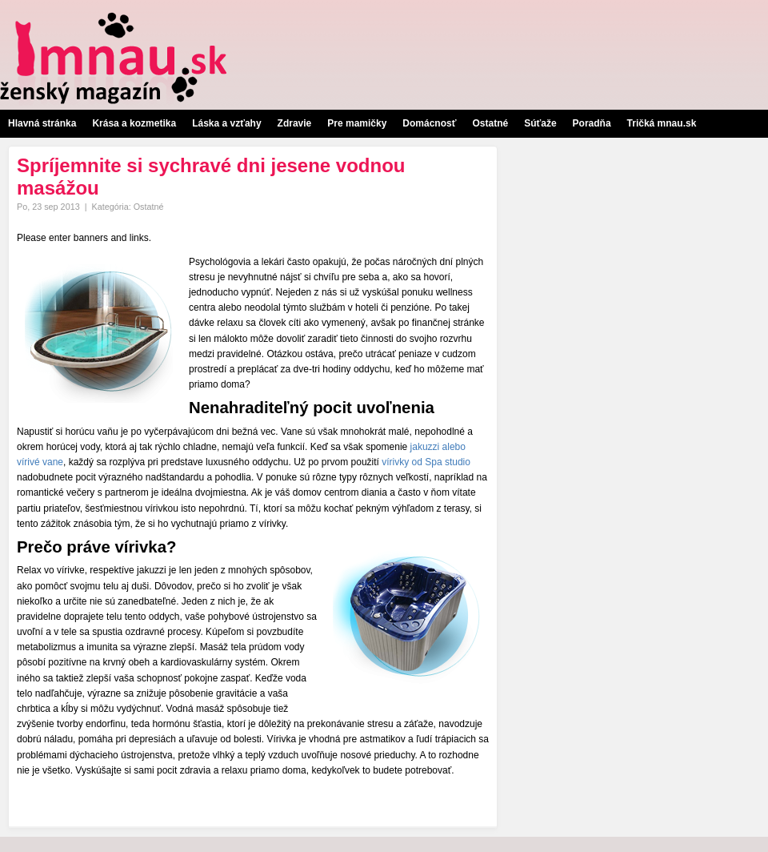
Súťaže (540, 123)
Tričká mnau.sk (662, 123)
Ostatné (490, 123)
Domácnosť (429, 123)
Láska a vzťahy (226, 123)
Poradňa (592, 123)
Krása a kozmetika (134, 123)
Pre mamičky (356, 123)
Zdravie (295, 123)
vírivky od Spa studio (426, 462)
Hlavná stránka (42, 123)
